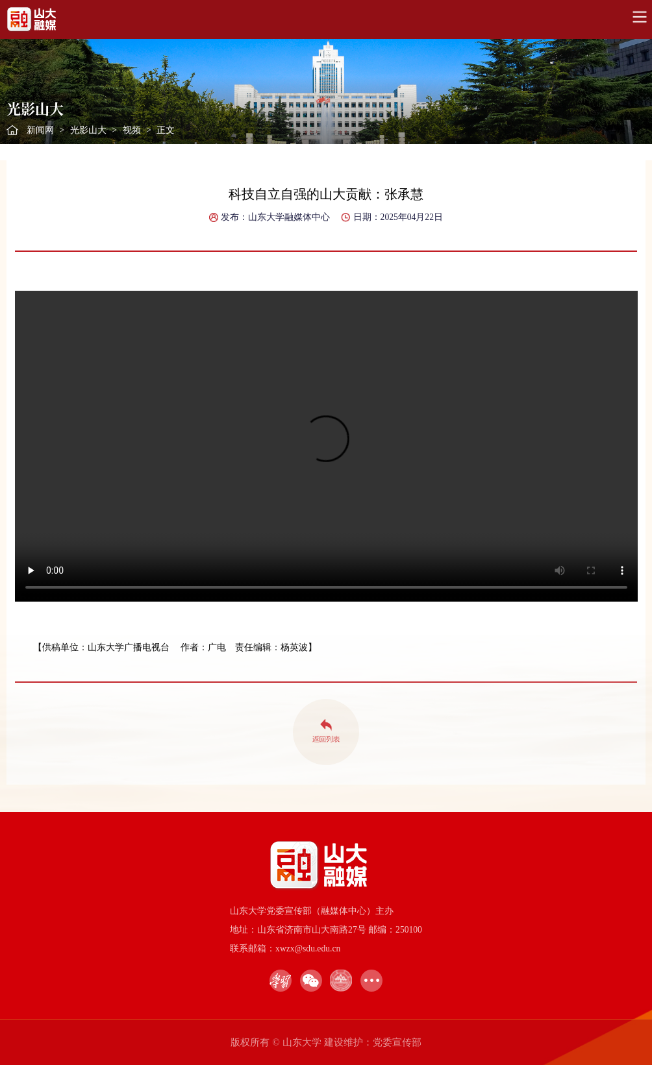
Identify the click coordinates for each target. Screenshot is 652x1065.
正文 (166, 130)
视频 (132, 130)
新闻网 (40, 130)
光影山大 (88, 130)
